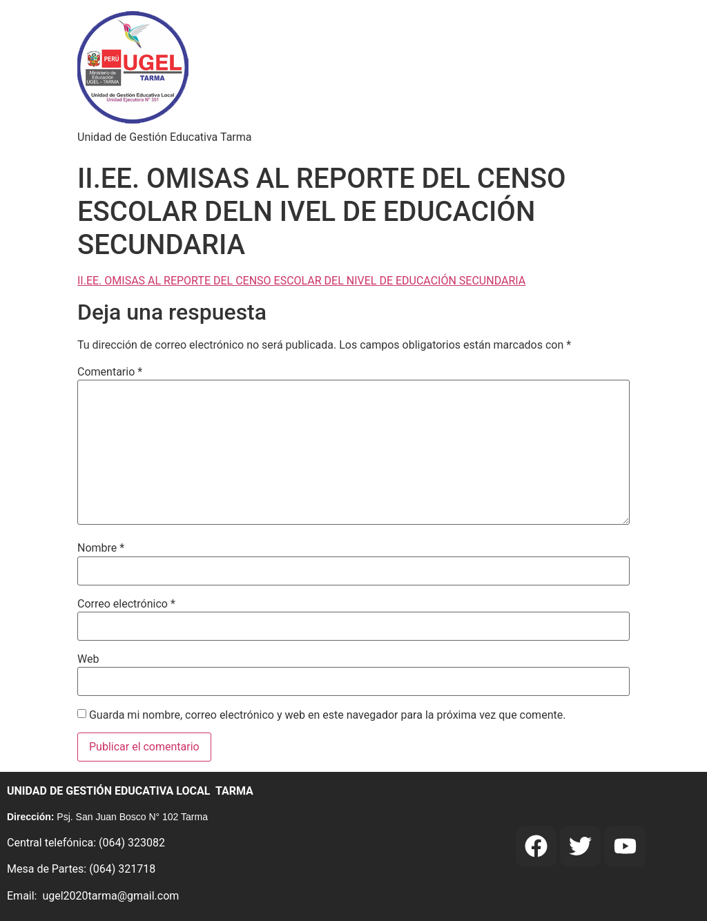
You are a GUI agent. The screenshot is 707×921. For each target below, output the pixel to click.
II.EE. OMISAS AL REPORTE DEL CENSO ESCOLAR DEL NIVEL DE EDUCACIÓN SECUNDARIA (301, 280)
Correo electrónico (126, 604)
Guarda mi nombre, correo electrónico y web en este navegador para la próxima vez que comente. (327, 715)
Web (88, 659)
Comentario (109, 372)
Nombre (100, 548)
